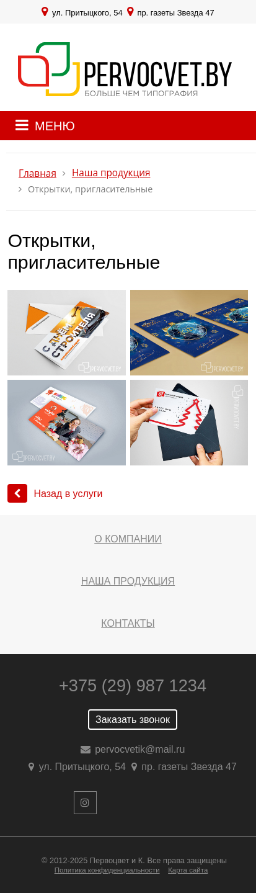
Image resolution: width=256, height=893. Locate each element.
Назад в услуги (54, 493)
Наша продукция (111, 172)
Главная (37, 173)
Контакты (127, 623)
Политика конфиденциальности (107, 870)
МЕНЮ (55, 126)
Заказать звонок (132, 719)
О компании (128, 539)
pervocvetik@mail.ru (140, 749)
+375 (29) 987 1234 (132, 685)
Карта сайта (188, 870)
